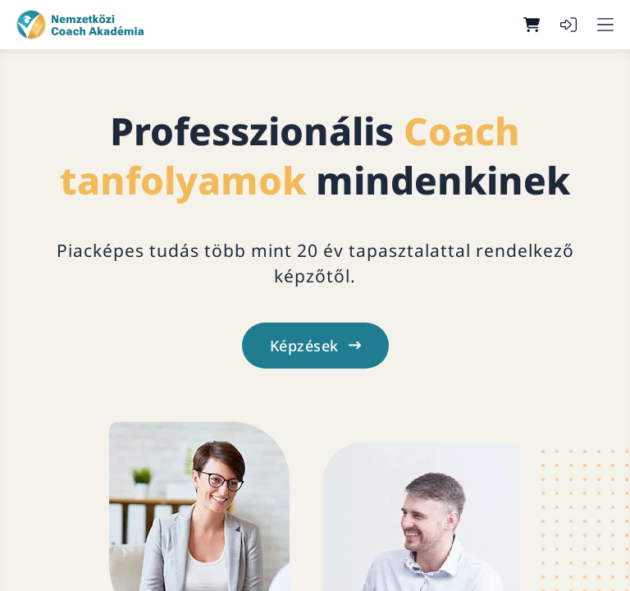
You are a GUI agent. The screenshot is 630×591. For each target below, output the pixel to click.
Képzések (315, 345)
